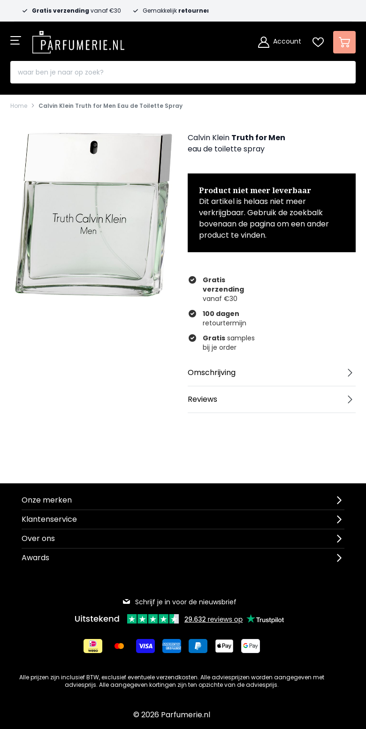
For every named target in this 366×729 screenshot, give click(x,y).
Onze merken (47, 500)
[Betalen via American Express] (171, 646)
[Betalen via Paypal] (198, 646)
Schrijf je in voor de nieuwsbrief (179, 602)
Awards (35, 557)
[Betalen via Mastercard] (119, 646)
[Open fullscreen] (94, 214)
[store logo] (78, 39)
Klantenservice (49, 519)
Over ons (38, 538)
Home (18, 106)
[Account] (279, 42)
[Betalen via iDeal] (93, 646)
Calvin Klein (208, 137)
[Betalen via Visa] (145, 646)
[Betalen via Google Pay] (250, 646)
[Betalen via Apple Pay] (224, 646)
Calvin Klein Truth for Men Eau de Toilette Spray (110, 106)
